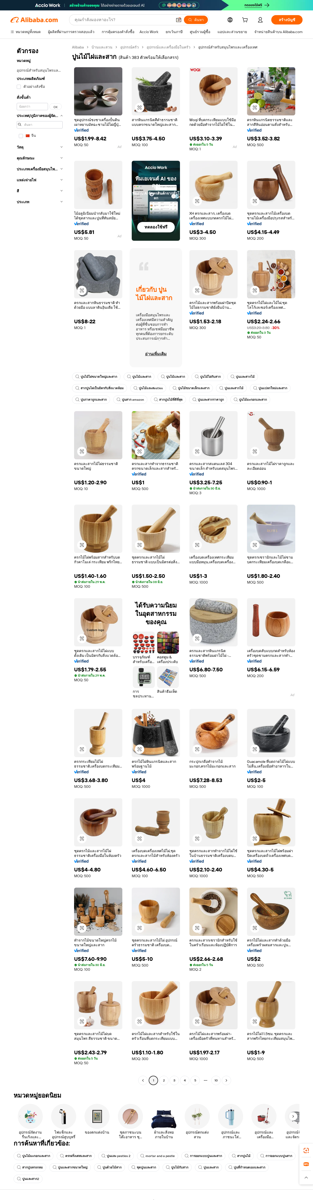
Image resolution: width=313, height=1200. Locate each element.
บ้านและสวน (102, 47)
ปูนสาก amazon (130, 400)
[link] (306, 1150)
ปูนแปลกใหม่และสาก (270, 388)
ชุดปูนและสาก (143, 1167)
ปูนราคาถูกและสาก (91, 400)
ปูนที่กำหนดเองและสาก (246, 1167)
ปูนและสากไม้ (243, 377)
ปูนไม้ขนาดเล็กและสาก (191, 388)
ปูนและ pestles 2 (115, 1156)
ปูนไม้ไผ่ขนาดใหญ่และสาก (96, 377)
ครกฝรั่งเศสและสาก (76, 1156)
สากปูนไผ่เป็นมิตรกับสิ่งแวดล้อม (99, 388)
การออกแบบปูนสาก (276, 1156)
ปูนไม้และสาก (139, 377)
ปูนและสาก (208, 1167)
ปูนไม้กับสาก (177, 1167)
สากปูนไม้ (241, 1156)
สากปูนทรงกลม (30, 1167)
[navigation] (40, 564)
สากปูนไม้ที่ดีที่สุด (168, 400)
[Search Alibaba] (123, 20)
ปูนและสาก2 (28, 1179)
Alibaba (78, 47)
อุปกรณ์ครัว (129, 47)
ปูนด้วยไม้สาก (109, 1167)
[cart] (246, 20)
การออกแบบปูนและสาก (203, 1156)
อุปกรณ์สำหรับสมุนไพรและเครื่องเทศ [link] (227, 47)
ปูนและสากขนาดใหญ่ (70, 1167)
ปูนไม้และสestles (148, 388)
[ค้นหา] (196, 20)
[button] (179, 20)
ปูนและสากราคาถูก (208, 400)
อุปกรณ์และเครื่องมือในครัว (168, 47)
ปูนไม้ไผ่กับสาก (208, 377)
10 (216, 1080)
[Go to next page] (226, 1080)
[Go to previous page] (143, 1080)
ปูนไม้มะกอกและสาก (250, 400)
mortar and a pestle (157, 1156)
